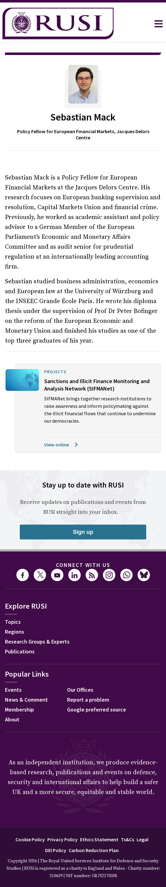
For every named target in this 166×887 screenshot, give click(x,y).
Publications (20, 634)
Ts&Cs (127, 822)
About (12, 702)
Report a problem (88, 682)
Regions (14, 614)
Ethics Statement (99, 822)
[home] (58, 24)
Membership (19, 692)
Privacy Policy (62, 822)
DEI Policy (55, 833)
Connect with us (83, 547)
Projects (55, 354)
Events (13, 672)
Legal (142, 822)
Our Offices (80, 672)
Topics (13, 604)
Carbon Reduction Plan (94, 833)
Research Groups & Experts (37, 624)
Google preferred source (96, 692)
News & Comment (26, 682)
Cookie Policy (30, 822)
